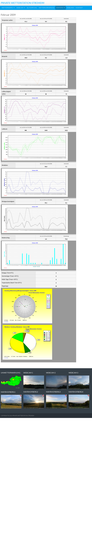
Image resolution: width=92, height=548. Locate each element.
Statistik (60, 8)
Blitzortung (32, 8)
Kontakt (79, 8)
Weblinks (70, 8)
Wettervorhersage (46, 8)
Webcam (20, 8)
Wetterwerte (8, 8)
